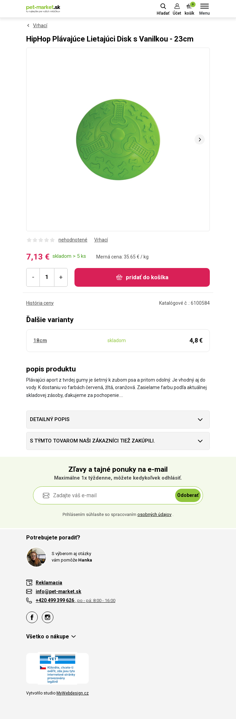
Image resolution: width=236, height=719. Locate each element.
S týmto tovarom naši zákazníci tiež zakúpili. (92, 441)
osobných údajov (154, 514)
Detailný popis (49, 419)
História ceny (40, 303)
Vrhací (40, 25)
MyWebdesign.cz (72, 693)
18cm (40, 340)
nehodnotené (72, 240)
